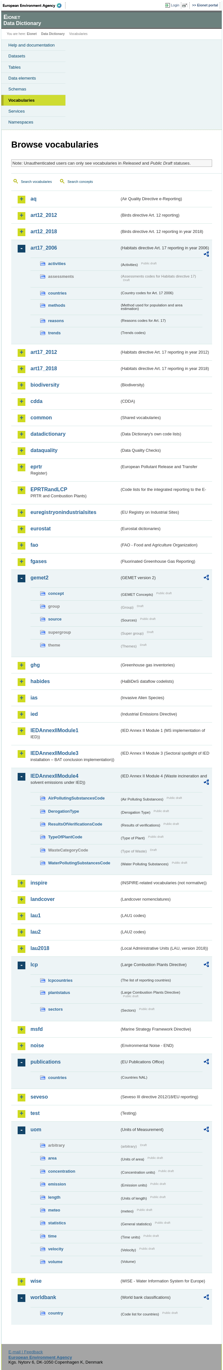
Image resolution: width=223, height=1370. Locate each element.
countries (57, 293)
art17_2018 (43, 368)
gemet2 (39, 577)
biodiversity (44, 385)
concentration (61, 1171)
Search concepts (80, 182)
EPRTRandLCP (48, 489)
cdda (36, 401)
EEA (34, 5)
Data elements (22, 78)
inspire (38, 883)
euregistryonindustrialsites (63, 512)
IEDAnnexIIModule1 (54, 730)
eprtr (36, 466)
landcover (42, 899)
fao (34, 545)
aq (33, 198)
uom (35, 1129)
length (54, 1197)
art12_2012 (43, 215)
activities (57, 263)
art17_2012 (43, 352)
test (34, 1113)
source (55, 619)
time (52, 1236)
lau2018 (39, 948)
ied (34, 714)
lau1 (35, 915)
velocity (56, 1248)
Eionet (32, 34)
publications (45, 1062)
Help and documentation (31, 45)
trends (54, 332)
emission (57, 1184)
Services (16, 111)
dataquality (43, 450)
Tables (14, 67)
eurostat (40, 528)
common (41, 417)
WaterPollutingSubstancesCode (79, 863)
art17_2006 (43, 248)
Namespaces (20, 122)
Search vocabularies (36, 182)
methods (56, 305)
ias (34, 697)
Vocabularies (21, 100)
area (52, 1158)
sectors (55, 1009)
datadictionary (47, 434)
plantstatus (59, 992)
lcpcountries (60, 980)
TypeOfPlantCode (65, 837)
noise (37, 1045)
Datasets (16, 56)
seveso (39, 1097)
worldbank (43, 1297)
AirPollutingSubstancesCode (76, 798)
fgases (38, 561)
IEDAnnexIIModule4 (54, 776)
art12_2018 (43, 231)
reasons (56, 320)
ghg (35, 665)
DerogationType (63, 811)
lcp (34, 964)
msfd (36, 1029)
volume (55, 1261)
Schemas (17, 89)
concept (56, 593)
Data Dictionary (52, 34)
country (55, 1313)
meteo (54, 1210)
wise (36, 1281)
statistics (57, 1222)
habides (40, 681)
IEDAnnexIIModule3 (54, 753)
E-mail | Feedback (25, 1351)
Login (175, 5)
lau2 (35, 932)
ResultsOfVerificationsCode (75, 824)
